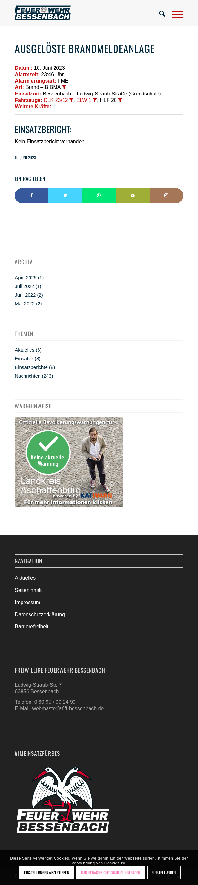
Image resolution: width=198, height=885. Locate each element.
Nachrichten (27, 376)
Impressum (27, 602)
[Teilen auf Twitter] (65, 195)
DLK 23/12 (56, 100)
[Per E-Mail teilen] (133, 195)
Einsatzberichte (31, 367)
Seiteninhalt (28, 590)
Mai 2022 (25, 303)
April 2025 (26, 277)
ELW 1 (83, 100)
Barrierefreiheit (31, 626)
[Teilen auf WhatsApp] (99, 195)
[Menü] (174, 13)
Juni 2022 (25, 295)
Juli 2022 (24, 286)
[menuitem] (159, 13)
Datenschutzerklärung (40, 614)
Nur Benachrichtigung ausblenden (110, 872)
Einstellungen (164, 872)
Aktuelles (24, 350)
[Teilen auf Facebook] (31, 195)
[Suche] (159, 13)
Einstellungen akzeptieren (46, 872)
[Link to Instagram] (166, 195)
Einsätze (24, 358)
